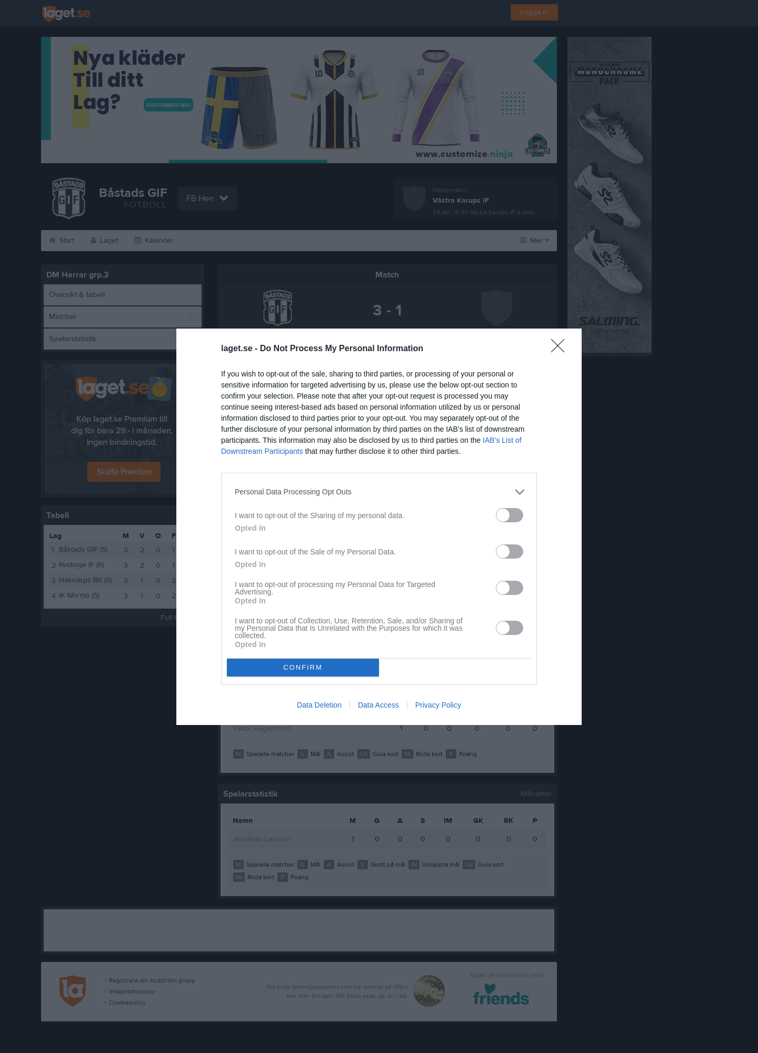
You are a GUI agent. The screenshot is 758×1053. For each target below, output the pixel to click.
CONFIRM (303, 667)
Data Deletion (319, 705)
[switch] (509, 515)
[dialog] (379, 527)
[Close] (561, 349)
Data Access (378, 705)
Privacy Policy (438, 705)
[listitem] (379, 492)
